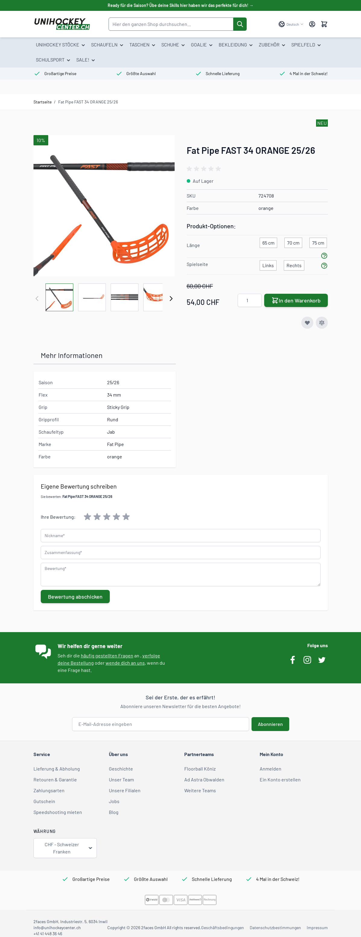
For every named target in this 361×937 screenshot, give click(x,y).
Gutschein (44, 801)
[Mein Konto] (312, 24)
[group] (205, 169)
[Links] (268, 264)
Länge (193, 245)
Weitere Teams (200, 790)
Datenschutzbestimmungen (275, 927)
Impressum (317, 927)
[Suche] (240, 24)
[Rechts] (294, 264)
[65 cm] (268, 241)
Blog (114, 812)
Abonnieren (270, 724)
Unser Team (121, 779)
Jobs (114, 801)
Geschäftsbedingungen (222, 927)
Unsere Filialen (125, 790)
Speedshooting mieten (57, 812)
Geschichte (121, 768)
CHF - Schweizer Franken (69, 847)
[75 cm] (318, 241)
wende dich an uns (125, 663)
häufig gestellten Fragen (107, 655)
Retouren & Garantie (55, 779)
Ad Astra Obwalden (204, 779)
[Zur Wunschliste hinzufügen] (307, 323)
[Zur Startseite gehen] (61, 24)
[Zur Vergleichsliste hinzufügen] (322, 323)
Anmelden (270, 768)
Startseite (42, 101)
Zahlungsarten (49, 790)
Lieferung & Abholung (56, 768)
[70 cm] (293, 241)
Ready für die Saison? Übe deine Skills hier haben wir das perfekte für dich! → (181, 5)
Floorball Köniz (200, 768)
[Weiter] (171, 298)
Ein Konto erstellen (280, 779)
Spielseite (197, 264)
